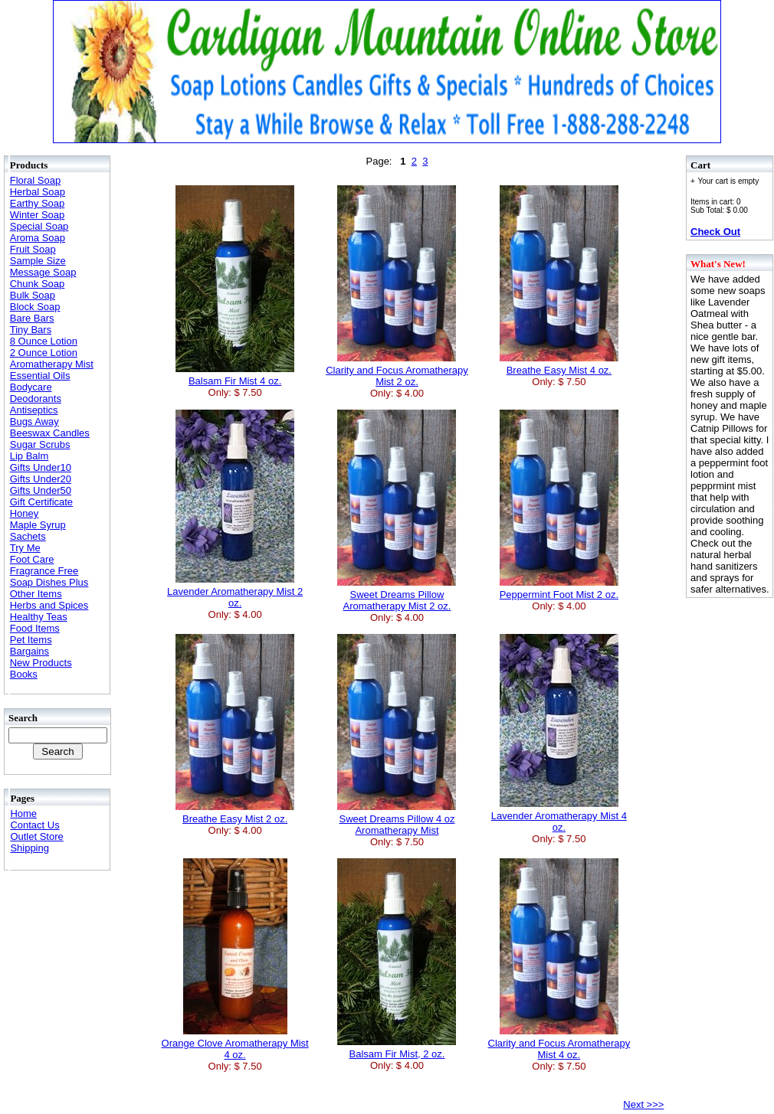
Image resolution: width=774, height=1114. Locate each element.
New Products (41, 662)
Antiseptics (34, 410)
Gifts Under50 (40, 490)
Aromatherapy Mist (51, 364)
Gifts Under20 (40, 479)
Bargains (29, 651)
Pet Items (31, 639)
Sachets (28, 536)
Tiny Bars (30, 329)
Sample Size (38, 260)
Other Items (36, 593)
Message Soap (43, 272)
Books (24, 674)
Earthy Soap (37, 203)
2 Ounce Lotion (43, 352)
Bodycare (31, 387)
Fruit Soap (33, 249)
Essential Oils (40, 375)
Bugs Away (34, 421)
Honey (24, 513)
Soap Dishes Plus (49, 582)
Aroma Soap (37, 237)
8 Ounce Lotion (43, 341)
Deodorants (35, 398)
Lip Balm (29, 456)
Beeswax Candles (50, 433)
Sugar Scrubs (40, 444)
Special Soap (39, 226)
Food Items (35, 628)
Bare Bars (32, 318)
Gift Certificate (41, 502)
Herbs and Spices (49, 605)
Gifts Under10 (40, 467)
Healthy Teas (38, 616)
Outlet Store (36, 836)
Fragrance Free (44, 571)
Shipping (29, 848)
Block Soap (35, 306)
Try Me (25, 548)
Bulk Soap (32, 295)
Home (23, 813)
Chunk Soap (37, 283)
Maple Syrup (38, 525)
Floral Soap (35, 180)
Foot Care (32, 559)
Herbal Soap (37, 192)
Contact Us (34, 825)
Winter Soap (37, 215)
